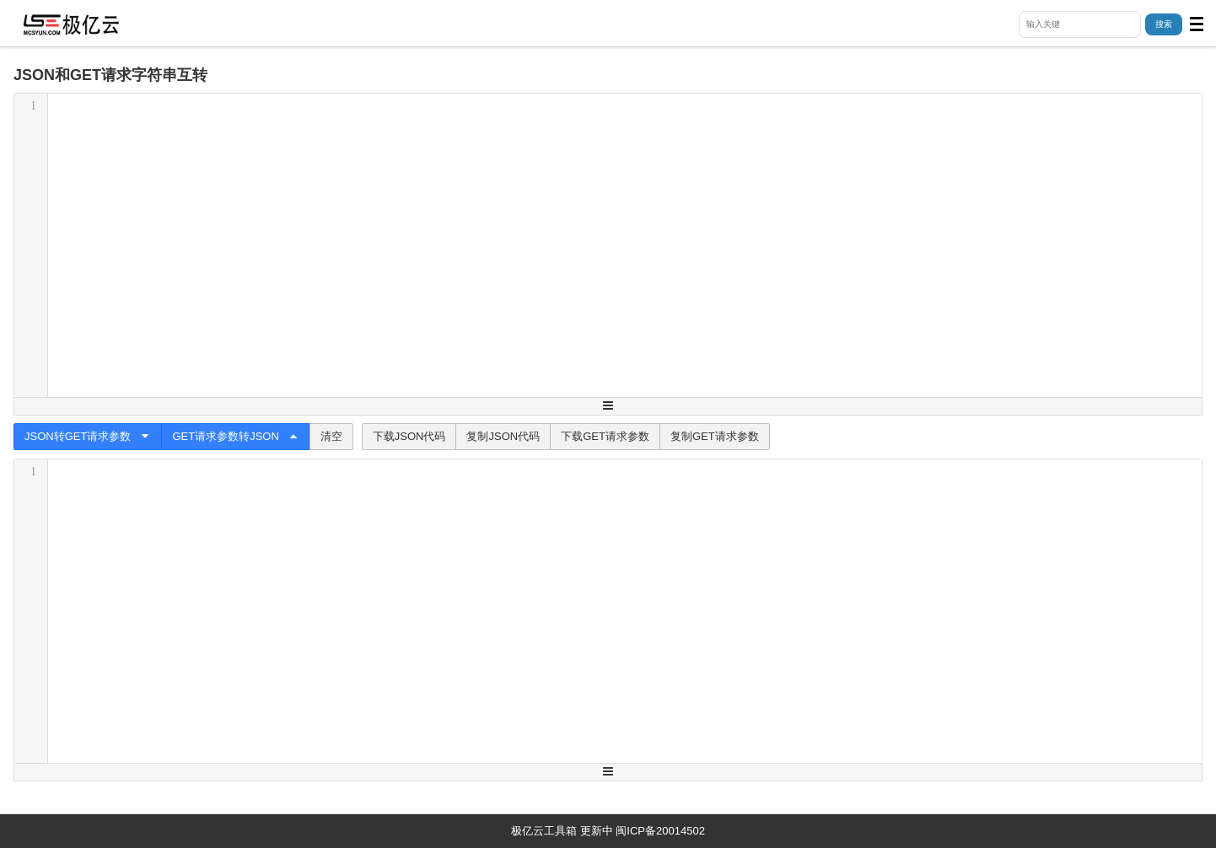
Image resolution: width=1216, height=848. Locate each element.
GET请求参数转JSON (235, 436)
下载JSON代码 (409, 436)
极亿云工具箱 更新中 (562, 830)
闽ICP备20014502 (660, 830)
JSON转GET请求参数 (87, 436)
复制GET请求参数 (714, 436)
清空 (331, 436)
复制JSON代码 (503, 436)
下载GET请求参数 (605, 436)
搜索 (1163, 24)
